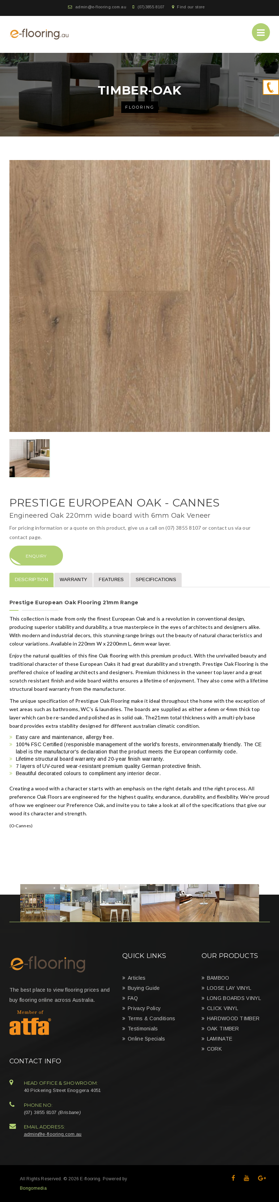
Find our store (190, 7)
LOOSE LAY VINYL (229, 988)
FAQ (133, 998)
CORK (214, 1049)
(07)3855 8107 (151, 7)
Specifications (156, 579)
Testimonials (143, 1028)
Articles (136, 978)
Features (111, 579)
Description (31, 579)
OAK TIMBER (223, 1028)
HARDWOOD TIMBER (233, 1018)
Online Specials (146, 1039)
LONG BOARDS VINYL (234, 998)
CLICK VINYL (222, 1008)
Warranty (73, 579)
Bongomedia (33, 1188)
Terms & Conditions (151, 1018)
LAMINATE (219, 1039)
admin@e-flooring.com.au (100, 7)
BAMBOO (218, 978)
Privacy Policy (144, 1008)
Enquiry (36, 556)
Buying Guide (144, 988)
